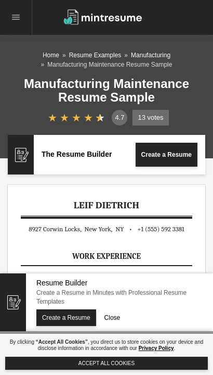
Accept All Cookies (106, 363)
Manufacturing (150, 55)
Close (112, 317)
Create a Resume (166, 154)
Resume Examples (95, 55)
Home (51, 55)
